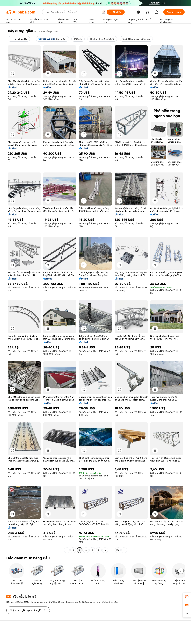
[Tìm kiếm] (116, 12)
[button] (103, 12)
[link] (187, 597)
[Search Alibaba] (72, 12)
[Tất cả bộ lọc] (19, 39)
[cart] (147, 12)
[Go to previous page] (67, 550)
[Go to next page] (124, 550)
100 (118, 550)
